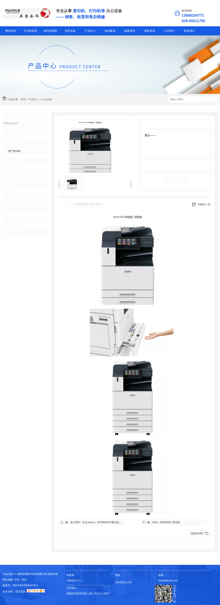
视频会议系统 (18, 197)
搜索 (211, 99)
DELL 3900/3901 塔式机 (166, 522)
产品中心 (90, 30)
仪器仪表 (14, 208)
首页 (23, 99)
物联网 (13, 220)
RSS (17, 579)
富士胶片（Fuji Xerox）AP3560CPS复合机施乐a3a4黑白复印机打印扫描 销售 (115, 522)
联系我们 (189, 30)
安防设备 (70, 30)
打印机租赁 (30, 30)
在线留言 (175, 180)
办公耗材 (14, 185)
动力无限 (20, 591)
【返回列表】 (197, 533)
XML (24, 579)
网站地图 (8, 579)
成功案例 (109, 30)
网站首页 (10, 30)
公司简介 (169, 30)
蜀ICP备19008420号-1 (25, 585)
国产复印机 (14, 151)
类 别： (151, 163)
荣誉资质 (149, 30)
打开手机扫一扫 (174, 594)
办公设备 (47, 99)
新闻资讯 (129, 30)
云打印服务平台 (19, 232)
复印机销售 (50, 30)
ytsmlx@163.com (168, 580)
